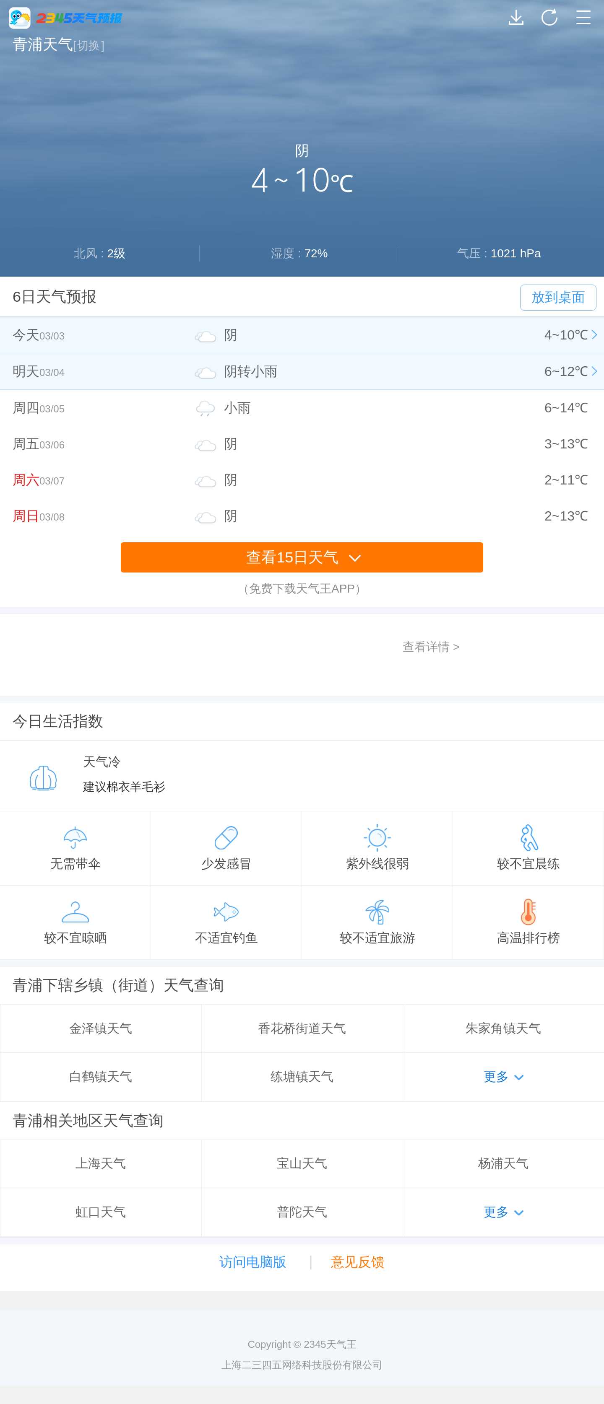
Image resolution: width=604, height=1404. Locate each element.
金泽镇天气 (100, 1028)
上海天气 (101, 1163)
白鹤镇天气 (100, 1076)
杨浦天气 (503, 1163)
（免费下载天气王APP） (302, 588)
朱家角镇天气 (503, 1028)
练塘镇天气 (302, 1076)
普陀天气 (302, 1212)
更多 (496, 1076)
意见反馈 (358, 1261)
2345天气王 (65, 18)
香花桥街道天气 (302, 1028)
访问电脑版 (252, 1261)
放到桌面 (558, 297)
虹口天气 (101, 1212)
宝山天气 (302, 1163)
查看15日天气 (304, 557)
